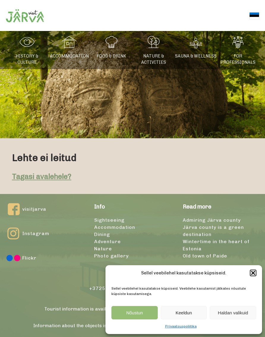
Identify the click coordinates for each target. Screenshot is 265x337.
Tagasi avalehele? (41, 176)
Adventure (107, 241)
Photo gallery (111, 256)
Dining (102, 234)
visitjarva (26, 209)
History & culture (27, 59)
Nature (103, 248)
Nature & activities (153, 59)
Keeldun (184, 312)
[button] (253, 273)
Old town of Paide (205, 256)
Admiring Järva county (212, 220)
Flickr (21, 258)
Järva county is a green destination (213, 230)
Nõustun (134, 312)
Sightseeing (109, 220)
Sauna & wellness (196, 56)
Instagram (27, 233)
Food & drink (111, 56)
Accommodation (69, 56)
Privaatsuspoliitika (181, 326)
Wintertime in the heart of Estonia (216, 245)
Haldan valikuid (233, 312)
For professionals (237, 59)
